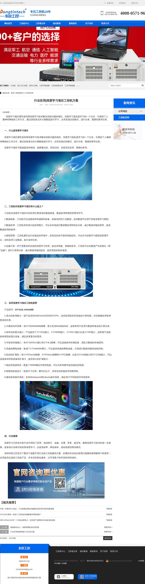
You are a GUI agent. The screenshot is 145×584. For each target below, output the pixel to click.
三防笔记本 (40, 23)
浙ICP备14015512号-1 (95, 561)
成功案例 (57, 23)
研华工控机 (33, 86)
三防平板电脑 (44, 86)
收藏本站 (110, 3)
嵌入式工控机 (22, 86)
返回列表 (107, 538)
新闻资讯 (73, 23)
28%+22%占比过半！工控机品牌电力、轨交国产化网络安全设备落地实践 (27, 520)
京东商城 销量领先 (40, 13)
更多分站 (134, 3)
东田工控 (13, 3)
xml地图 (141, 561)
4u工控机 (12, 538)
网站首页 (8, 23)
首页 (12, 93)
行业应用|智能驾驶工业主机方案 (22, 532)
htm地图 (57, 563)
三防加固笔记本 (57, 86)
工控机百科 (29, 93)
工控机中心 (24, 23)
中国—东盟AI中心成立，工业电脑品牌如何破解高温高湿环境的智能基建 (27, 509)
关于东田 (89, 23)
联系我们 (122, 3)
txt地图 (64, 563)
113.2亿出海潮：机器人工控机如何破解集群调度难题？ (20, 514)
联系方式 (105, 23)
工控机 (13, 86)
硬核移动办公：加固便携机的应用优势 (24, 527)
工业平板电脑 (70, 86)
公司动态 (122, 111)
